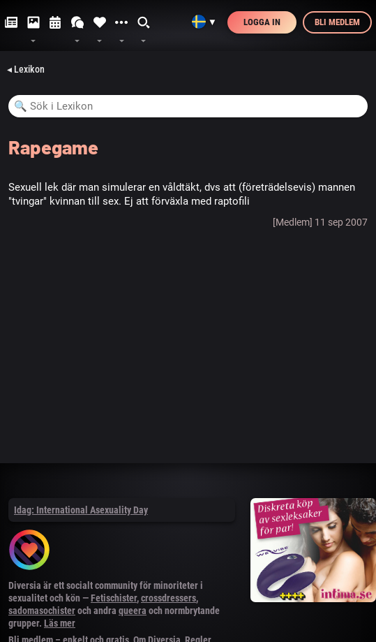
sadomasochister (41, 610)
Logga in (261, 22)
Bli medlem (337, 22)
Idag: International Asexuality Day (81, 510)
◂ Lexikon (26, 69)
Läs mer (59, 623)
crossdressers (168, 598)
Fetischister (114, 598)
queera (132, 610)
